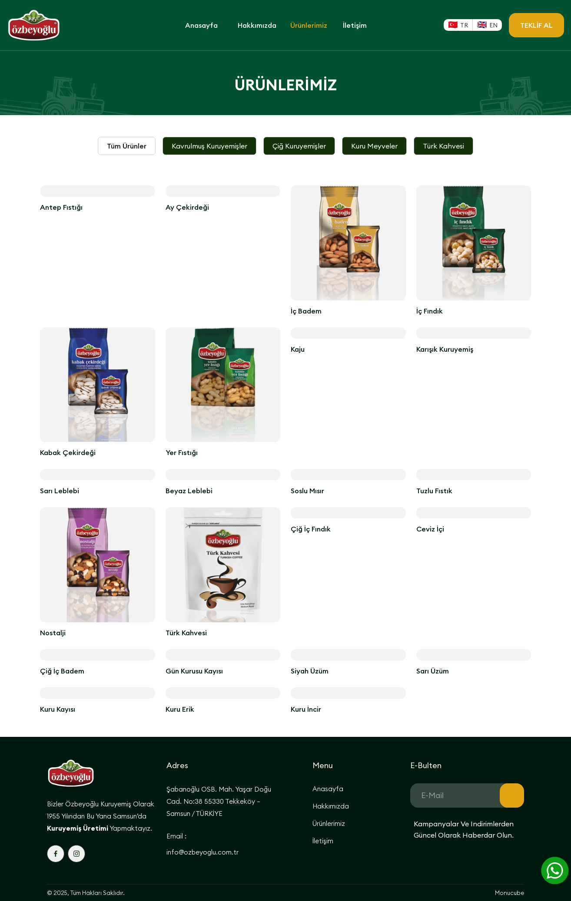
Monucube (509, 892)
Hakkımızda (257, 25)
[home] (46, 25)
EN (493, 25)
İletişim (355, 25)
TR (464, 25)
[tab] (127, 146)
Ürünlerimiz (308, 25)
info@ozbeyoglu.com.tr (202, 852)
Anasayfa (201, 25)
